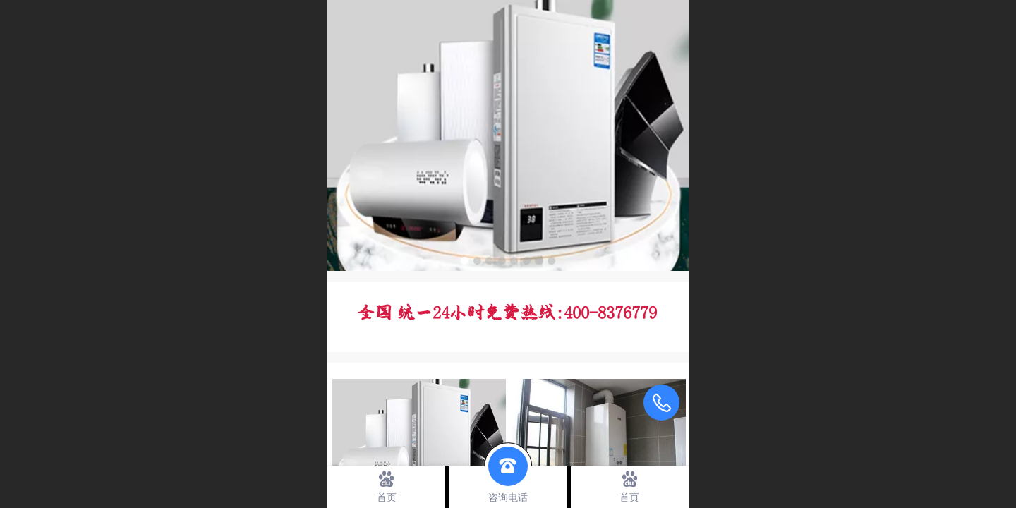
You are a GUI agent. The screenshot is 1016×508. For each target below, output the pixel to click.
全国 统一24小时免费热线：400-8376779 (506, 314)
